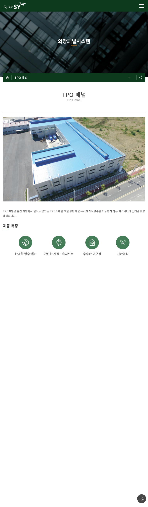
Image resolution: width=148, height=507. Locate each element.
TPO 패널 (21, 77)
